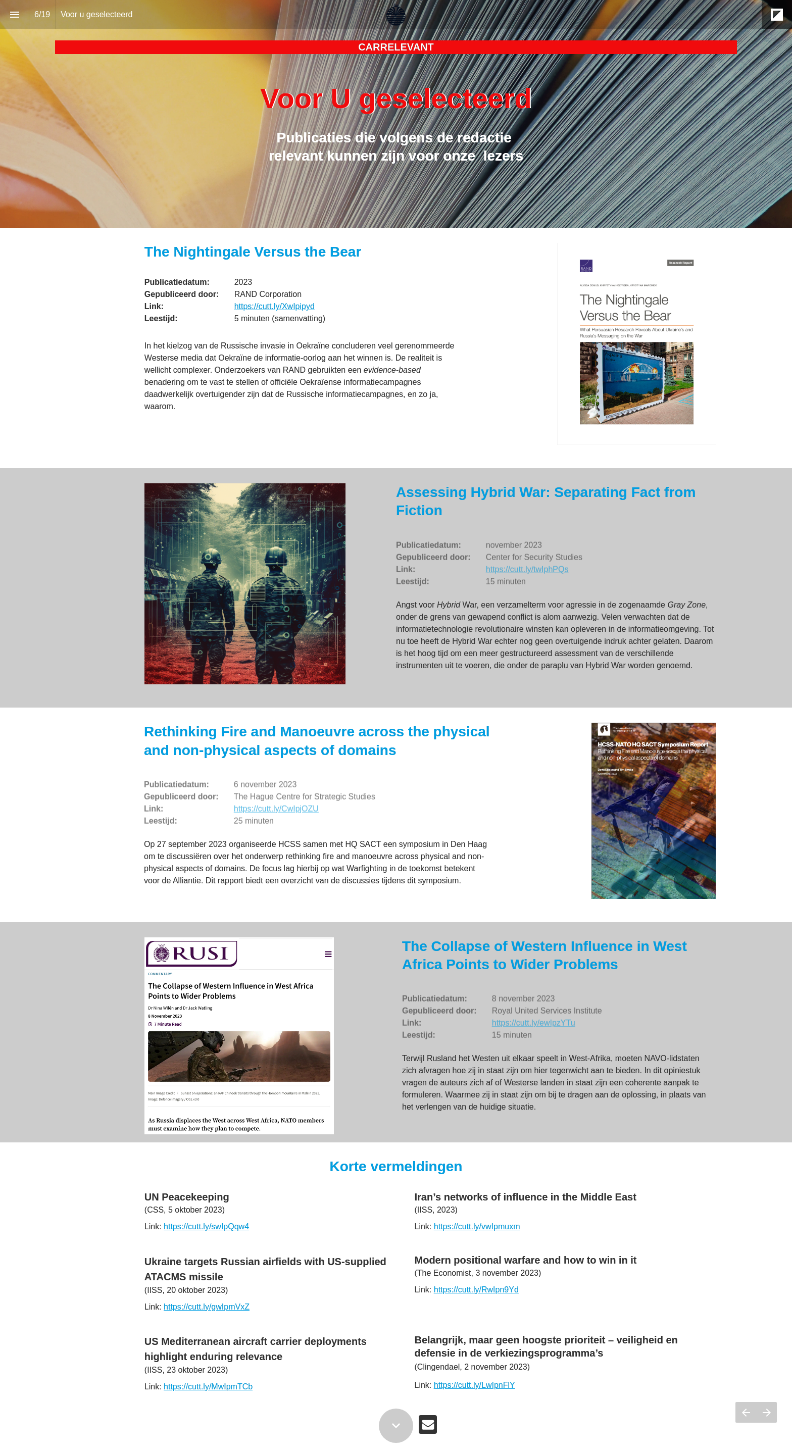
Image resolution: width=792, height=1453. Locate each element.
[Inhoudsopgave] (14, 14)
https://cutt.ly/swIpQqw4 (206, 1226)
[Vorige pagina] (745, 1412)
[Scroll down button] (396, 1426)
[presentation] (396, 114)
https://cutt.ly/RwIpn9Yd (476, 1289)
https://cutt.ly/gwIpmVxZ (207, 1306)
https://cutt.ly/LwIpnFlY (474, 1385)
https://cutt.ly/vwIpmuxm (477, 1226)
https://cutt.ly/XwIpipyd (274, 306)
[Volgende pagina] (766, 1412)
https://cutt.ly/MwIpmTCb (208, 1386)
